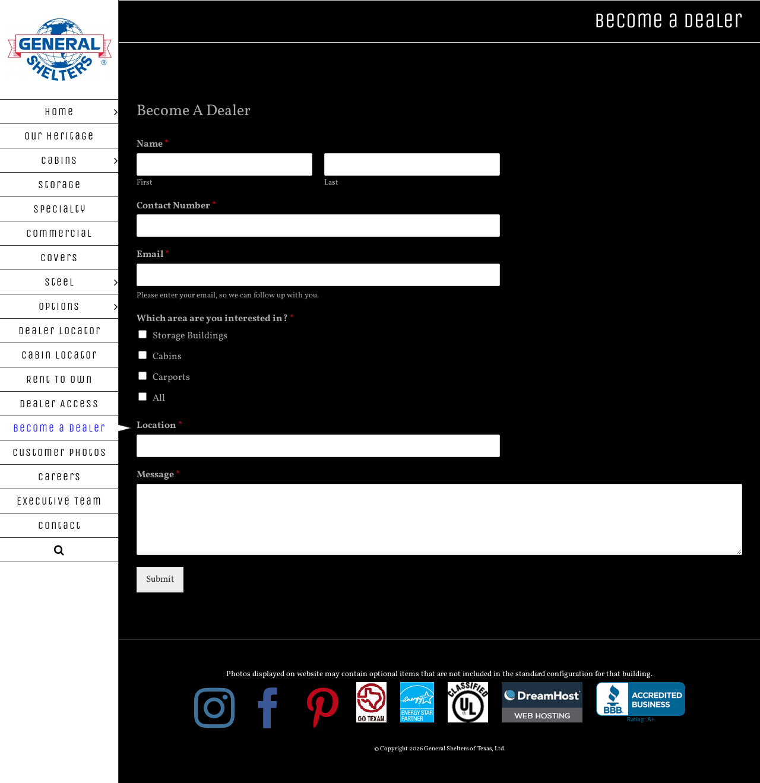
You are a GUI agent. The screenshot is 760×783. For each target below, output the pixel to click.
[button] (59, 550)
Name (153, 144)
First (145, 183)
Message (158, 475)
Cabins (167, 356)
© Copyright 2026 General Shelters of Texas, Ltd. (439, 748)
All (159, 398)
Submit (160, 579)
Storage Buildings (190, 336)
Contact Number (176, 206)
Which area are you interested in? (215, 319)
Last (331, 183)
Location (159, 426)
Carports (171, 377)
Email (153, 255)
